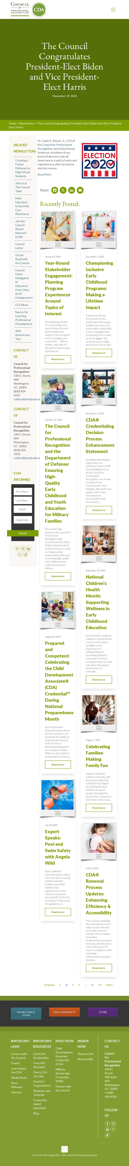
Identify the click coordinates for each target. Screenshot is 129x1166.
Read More (44, 174)
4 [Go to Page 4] (79, 984)
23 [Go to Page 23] (99, 984)
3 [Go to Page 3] (73, 984)
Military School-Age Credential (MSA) (63, 1075)
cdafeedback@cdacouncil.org (32, 399)
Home (12, 123)
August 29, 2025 (53, 636)
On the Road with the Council (22, 259)
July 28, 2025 (51, 825)
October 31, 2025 (53, 419)
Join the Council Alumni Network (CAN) (20, 228)
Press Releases (16, 1085)
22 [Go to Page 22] (92, 984)
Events (15, 1063)
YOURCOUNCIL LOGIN (26, 1014)
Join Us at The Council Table (22, 187)
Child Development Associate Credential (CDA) (64, 1056)
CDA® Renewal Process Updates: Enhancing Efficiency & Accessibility (99, 893)
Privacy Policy (38, 1155)
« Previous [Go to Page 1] (49, 984)
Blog (36, 1113)
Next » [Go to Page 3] (109, 984)
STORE (103, 1012)
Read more (58, 359)
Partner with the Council (63, 1088)
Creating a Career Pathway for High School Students (22, 168)
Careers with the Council (19, 1055)
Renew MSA (85, 1059)
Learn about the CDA (18, 1070)
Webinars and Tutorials (41, 1092)
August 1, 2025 (93, 740)
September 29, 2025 (96, 570)
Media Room (19, 1077)
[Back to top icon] (64, 1149)
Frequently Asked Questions (40, 1104)
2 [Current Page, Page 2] (66, 984)
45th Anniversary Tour (22, 335)
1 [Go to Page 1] (60, 984)
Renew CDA (85, 1054)
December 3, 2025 (95, 256)
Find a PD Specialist (39, 1065)
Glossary (16, 1092)
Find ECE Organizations (42, 1083)
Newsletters (27, 123)
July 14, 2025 (92, 868)
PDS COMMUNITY (64, 1012)
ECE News (21, 305)
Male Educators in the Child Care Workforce (22, 206)
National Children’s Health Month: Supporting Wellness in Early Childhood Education (98, 602)
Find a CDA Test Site (40, 1074)
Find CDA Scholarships (41, 1055)
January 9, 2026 (53, 256)
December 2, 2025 (95, 413)
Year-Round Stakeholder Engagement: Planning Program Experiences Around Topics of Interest (58, 288)
